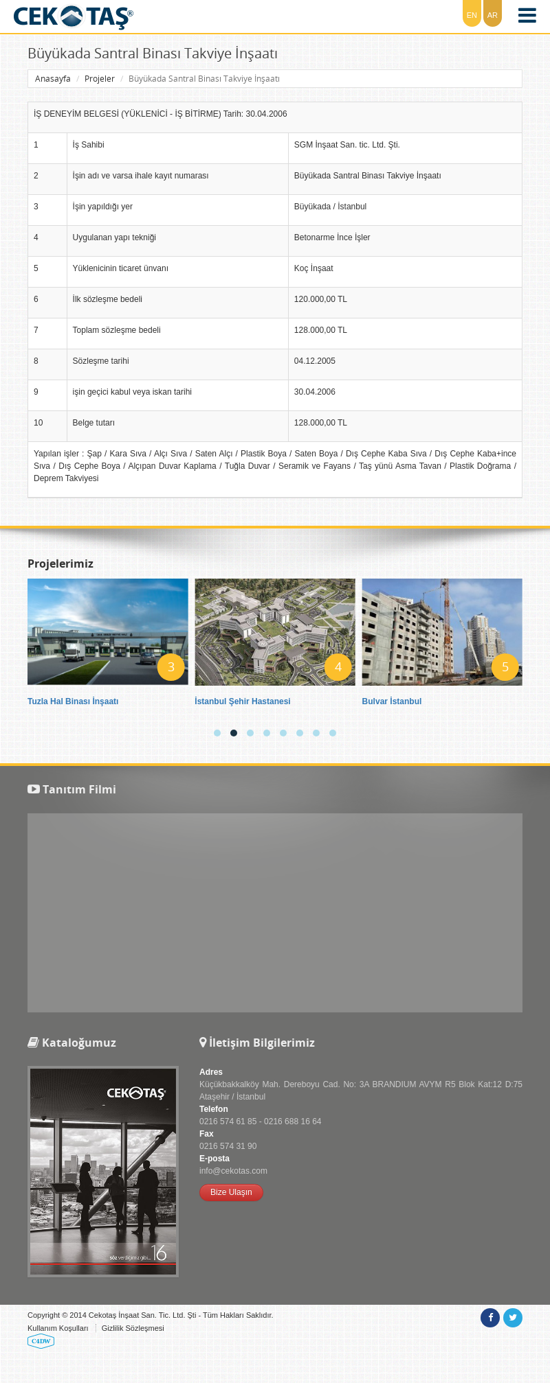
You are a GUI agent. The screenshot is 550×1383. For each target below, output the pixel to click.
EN (472, 15)
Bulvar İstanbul (392, 701)
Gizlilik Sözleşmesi (133, 1328)
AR (492, 15)
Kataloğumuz (72, 1042)
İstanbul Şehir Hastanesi (242, 701)
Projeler (100, 78)
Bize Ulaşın (231, 1192)
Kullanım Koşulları (58, 1328)
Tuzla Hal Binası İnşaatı (73, 701)
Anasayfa (53, 78)
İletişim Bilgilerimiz (257, 1042)
